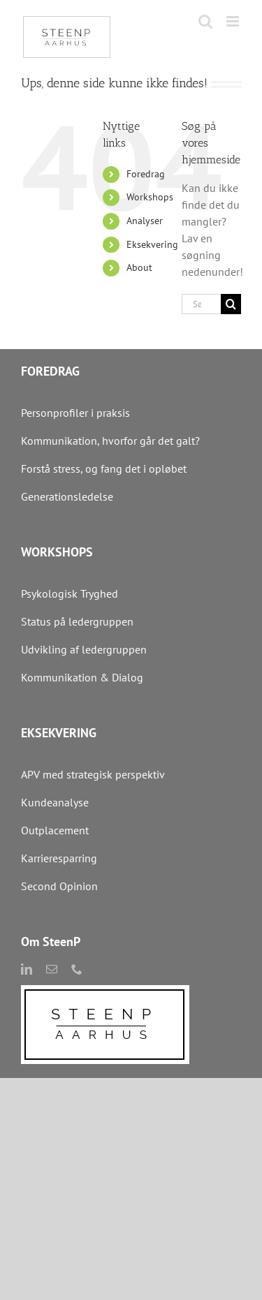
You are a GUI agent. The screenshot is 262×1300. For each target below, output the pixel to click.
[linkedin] (26, 969)
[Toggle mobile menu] (233, 21)
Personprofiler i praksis (75, 413)
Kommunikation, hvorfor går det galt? (110, 441)
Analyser (144, 220)
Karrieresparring (60, 858)
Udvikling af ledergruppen (84, 649)
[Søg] (231, 304)
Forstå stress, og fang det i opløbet (104, 468)
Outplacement (55, 830)
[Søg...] (201, 304)
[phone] (76, 969)
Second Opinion (59, 886)
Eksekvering (152, 244)
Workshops (149, 197)
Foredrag (145, 174)
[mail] (51, 969)
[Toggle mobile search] (205, 21)
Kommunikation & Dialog (82, 677)
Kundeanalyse (55, 802)
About (139, 267)
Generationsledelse (67, 496)
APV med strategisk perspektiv (93, 774)
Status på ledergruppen (77, 621)
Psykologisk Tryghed (69, 593)
